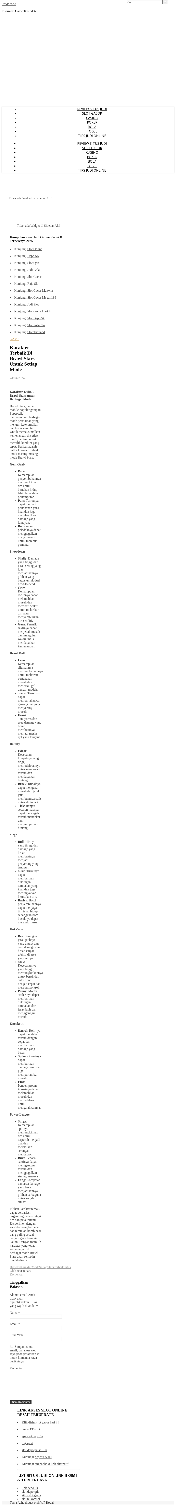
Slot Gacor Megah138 (41, 297)
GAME (14, 339)
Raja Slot (33, 283)
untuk (67, 1267)
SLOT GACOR (92, 113)
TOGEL (92, 131)
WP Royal (47, 1507)
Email (15, 1324)
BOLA (92, 127)
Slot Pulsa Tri (36, 325)
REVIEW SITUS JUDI (92, 109)
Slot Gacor (34, 276)
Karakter (26, 1267)
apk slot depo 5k (32, 1441)
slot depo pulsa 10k (34, 1455)
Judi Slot (33, 304)
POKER (92, 122)
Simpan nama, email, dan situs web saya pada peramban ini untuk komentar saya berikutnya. (25, 1354)
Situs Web (16, 1335)
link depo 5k (30, 1493)
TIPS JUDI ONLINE (92, 136)
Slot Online (34, 249)
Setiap (43, 1267)
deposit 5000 (43, 1462)
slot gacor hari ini (47, 1427)
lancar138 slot (31, 1434)
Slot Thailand (36, 332)
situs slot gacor (31, 1500)
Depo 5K (33, 256)
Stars (50, 1267)
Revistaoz (9, 4)
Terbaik (59, 1267)
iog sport (27, 1448)
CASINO (92, 118)
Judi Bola (33, 270)
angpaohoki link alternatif (51, 1468)
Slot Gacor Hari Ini (39, 311)
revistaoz (23, 1270)
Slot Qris (33, 263)
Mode (35, 1267)
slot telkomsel (31, 1504)
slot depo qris (30, 1496)
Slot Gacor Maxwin (40, 290)
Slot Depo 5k (35, 318)
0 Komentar (20, 1272)
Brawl (14, 1267)
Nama (15, 1312)
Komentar (16, 1368)
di (19, 1267)
